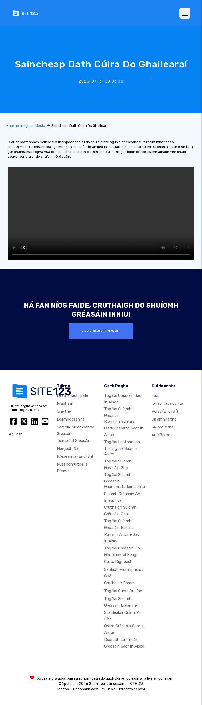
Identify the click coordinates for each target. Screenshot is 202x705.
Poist (165, 411)
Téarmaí (63, 689)
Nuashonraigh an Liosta (25, 126)
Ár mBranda (162, 435)
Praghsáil (65, 403)
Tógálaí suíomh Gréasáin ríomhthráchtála (119, 415)
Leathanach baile (72, 395)
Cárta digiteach (118, 561)
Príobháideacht (85, 689)
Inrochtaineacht (132, 689)
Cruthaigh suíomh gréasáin (101, 330)
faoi (155, 395)
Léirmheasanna (70, 419)
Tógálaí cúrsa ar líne (123, 590)
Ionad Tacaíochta (167, 403)
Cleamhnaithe (164, 419)
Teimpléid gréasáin (73, 440)
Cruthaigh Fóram (119, 583)
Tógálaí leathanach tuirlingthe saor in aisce (122, 447)
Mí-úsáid (109, 689)
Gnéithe (64, 411)
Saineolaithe (163, 427)
